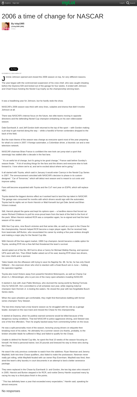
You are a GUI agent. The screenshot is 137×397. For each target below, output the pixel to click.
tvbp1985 (19, 23)
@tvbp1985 (15, 26)
